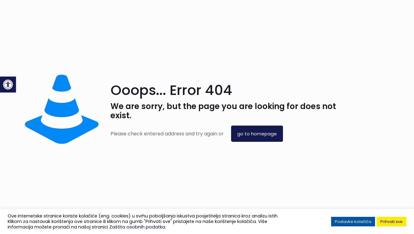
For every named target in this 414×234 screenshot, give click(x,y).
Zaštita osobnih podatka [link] (137, 227)
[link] (8, 84)
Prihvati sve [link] (391, 222)
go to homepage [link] (257, 133)
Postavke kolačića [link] (353, 222)
